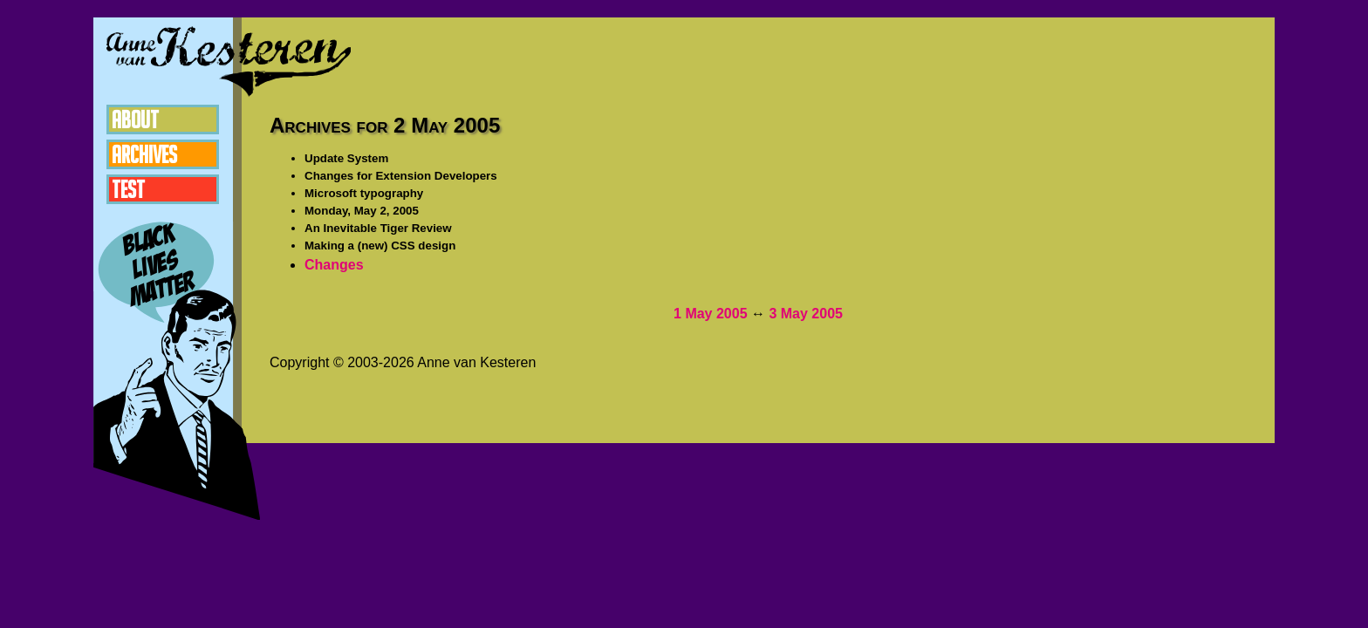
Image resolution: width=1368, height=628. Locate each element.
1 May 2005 (711, 313)
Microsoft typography (363, 193)
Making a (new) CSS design (379, 245)
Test (128, 189)
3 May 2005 (806, 313)
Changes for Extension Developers (400, 175)
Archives (144, 154)
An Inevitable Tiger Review (378, 228)
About (135, 119)
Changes (334, 264)
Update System (346, 158)
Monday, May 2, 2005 (361, 210)
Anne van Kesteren (228, 61)
